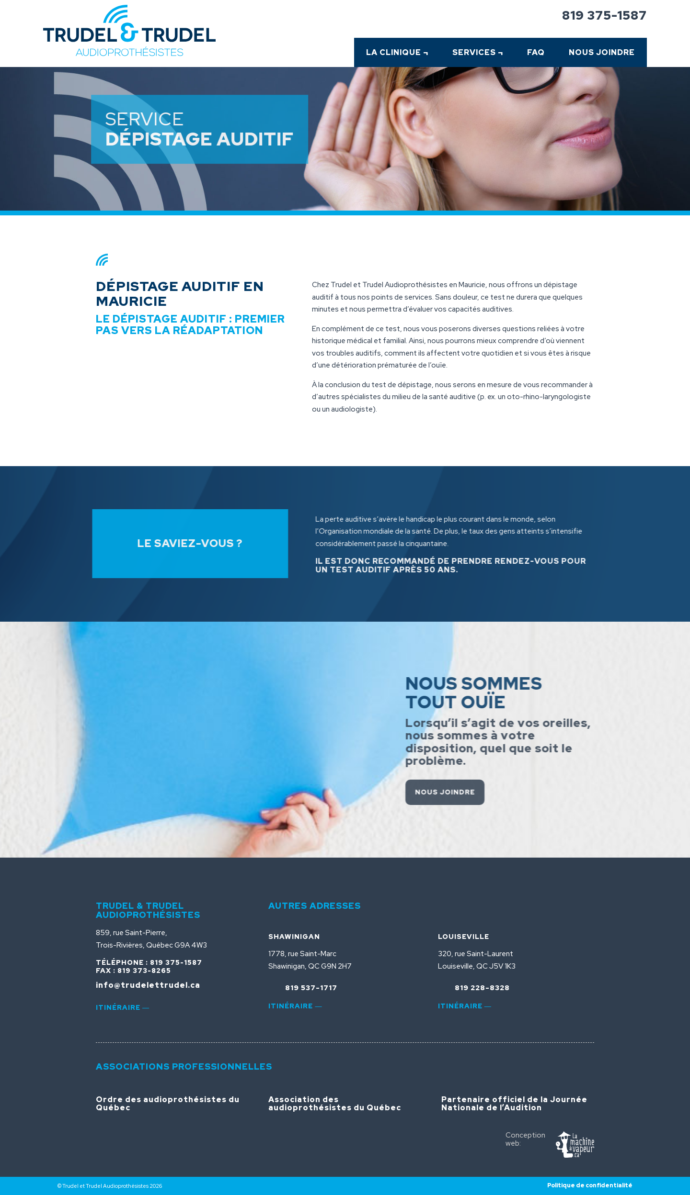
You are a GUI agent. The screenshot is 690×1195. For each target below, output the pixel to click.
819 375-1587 (604, 15)
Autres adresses (314, 905)
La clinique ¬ (397, 52)
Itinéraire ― (123, 1008)
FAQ (536, 52)
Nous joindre (486, 792)
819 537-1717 (311, 988)
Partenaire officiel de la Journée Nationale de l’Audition (514, 1103)
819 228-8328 (482, 988)
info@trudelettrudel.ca (148, 985)
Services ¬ (477, 52)
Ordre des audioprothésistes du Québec (168, 1103)
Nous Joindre (602, 52)
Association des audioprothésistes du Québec (334, 1103)
